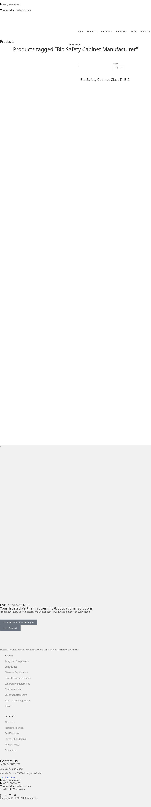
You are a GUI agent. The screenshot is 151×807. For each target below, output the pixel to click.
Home (71, 44)
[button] (18, 622)
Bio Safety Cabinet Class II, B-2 (105, 79)
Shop (78, 44)
